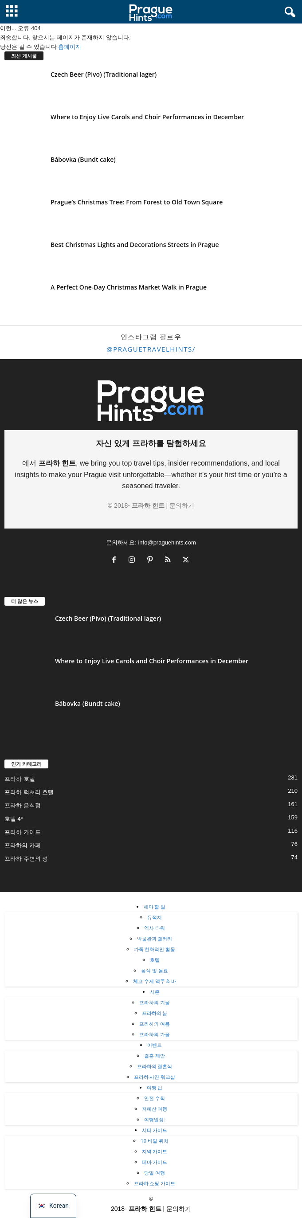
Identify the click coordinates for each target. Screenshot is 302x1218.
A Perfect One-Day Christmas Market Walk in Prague (129, 287)
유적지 (154, 917)
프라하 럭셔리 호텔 (29, 792)
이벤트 (154, 1045)
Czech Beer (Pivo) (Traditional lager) (104, 74)
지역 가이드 (155, 1151)
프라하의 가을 (154, 1034)
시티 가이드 (155, 1130)
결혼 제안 (154, 1055)
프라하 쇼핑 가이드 (155, 1183)
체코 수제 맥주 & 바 (154, 981)
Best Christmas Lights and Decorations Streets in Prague (135, 244)
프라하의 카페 (22, 845)
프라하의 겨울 (154, 1002)
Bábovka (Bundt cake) (83, 159)
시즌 (155, 991)
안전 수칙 (154, 1098)
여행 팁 (155, 1087)
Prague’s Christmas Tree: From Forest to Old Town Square (137, 202)
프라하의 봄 (155, 1013)
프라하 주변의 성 (26, 858)
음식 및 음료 (154, 970)
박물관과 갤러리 (155, 938)
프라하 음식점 (22, 805)
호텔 (155, 959)
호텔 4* (13, 818)
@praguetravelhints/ (151, 349)
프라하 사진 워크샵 (155, 1076)
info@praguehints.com (167, 542)
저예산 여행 (155, 1108)
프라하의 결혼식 (155, 1066)
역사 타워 (154, 927)
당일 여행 (154, 1172)
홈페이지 (69, 46)
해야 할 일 (155, 906)
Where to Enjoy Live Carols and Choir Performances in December (147, 117)
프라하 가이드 (22, 832)
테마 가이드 (155, 1162)
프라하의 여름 (154, 1023)
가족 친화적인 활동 (155, 949)
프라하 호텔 (19, 778)
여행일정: (154, 1119)
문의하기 (181, 505)
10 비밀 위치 (154, 1140)
